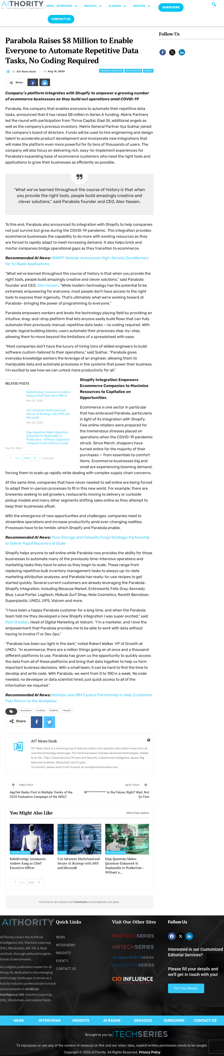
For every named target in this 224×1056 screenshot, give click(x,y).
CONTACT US (61, 19)
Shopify (67, 710)
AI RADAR (119, 6)
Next (31, 458)
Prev (14, 458)
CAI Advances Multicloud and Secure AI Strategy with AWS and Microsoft (48, 413)
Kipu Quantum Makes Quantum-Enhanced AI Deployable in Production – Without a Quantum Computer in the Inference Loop (48, 437)
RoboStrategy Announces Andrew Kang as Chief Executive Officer (48, 393)
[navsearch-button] (214, 5)
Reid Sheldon (17, 622)
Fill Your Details (186, 988)
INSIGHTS (95, 6)
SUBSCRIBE (174, 1020)
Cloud (62, 853)
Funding (40, 710)
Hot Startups (133, 70)
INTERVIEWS (69, 6)
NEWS (50, 5)
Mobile (148, 70)
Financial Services (111, 70)
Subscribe (171, 7)
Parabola (54, 710)
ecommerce (26, 710)
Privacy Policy (149, 1052)
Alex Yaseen (47, 285)
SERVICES (144, 6)
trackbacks (80, 901)
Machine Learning (20, 853)
